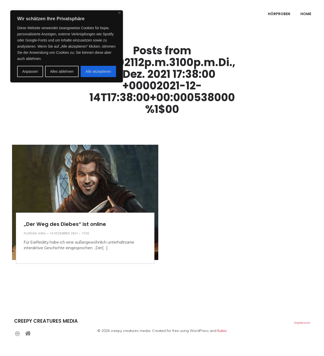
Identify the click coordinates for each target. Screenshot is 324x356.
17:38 (85, 233)
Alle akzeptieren (98, 71)
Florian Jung (35, 233)
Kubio (222, 330)
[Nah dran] (119, 13)
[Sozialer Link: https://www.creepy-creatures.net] (30, 333)
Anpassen (30, 71)
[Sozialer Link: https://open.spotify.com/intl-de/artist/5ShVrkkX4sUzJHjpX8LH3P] (19, 333)
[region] (66, 46)
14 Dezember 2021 (64, 233)
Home (305, 14)
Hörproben (279, 14)
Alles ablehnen (62, 71)
